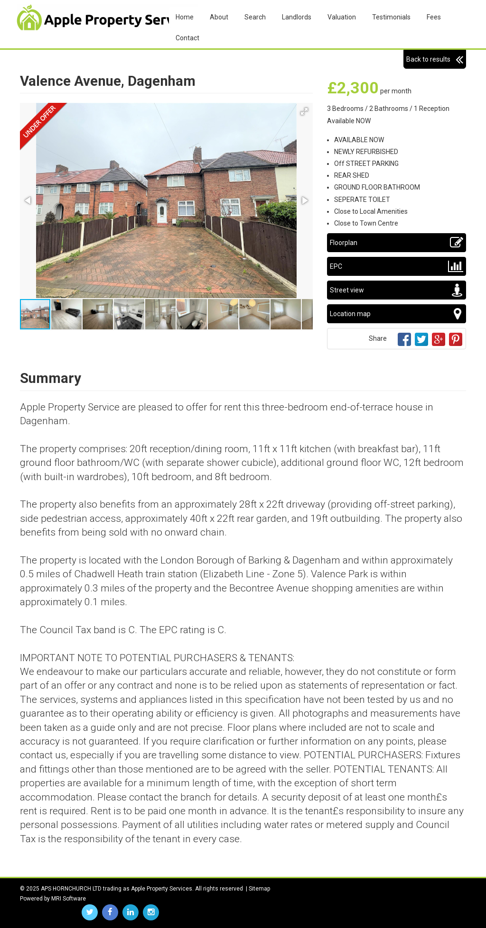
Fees (434, 17)
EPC (396, 266)
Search (255, 17)
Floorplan (396, 242)
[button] (304, 111)
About (219, 17)
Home (185, 17)
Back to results (434, 59)
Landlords (296, 17)
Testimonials (391, 17)
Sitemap (259, 888)
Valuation (341, 17)
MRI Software (68, 898)
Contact (187, 38)
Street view (396, 290)
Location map (396, 313)
